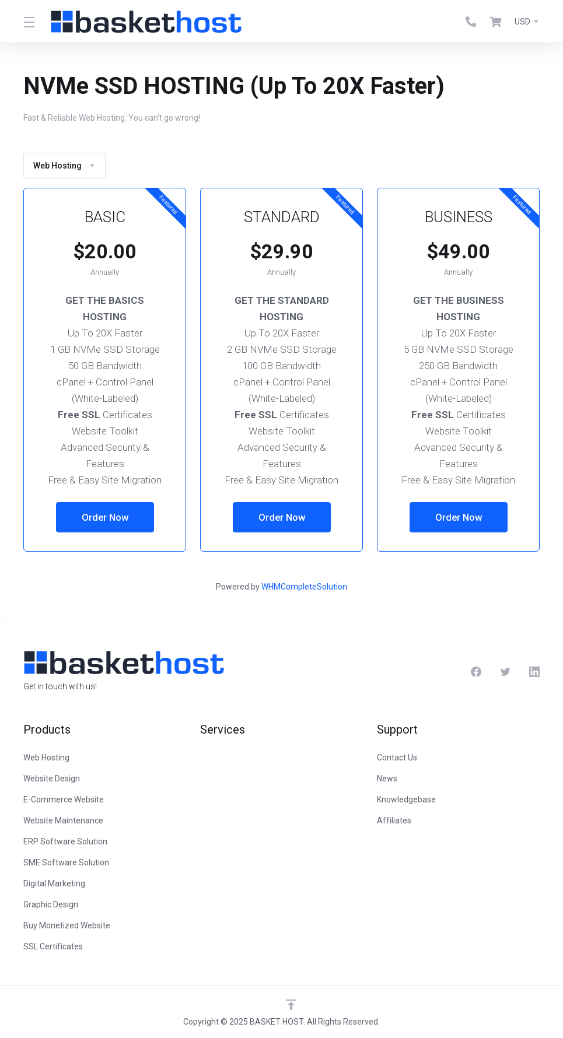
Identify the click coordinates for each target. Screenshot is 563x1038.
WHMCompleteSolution (304, 586)
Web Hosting (64, 165)
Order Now (105, 517)
